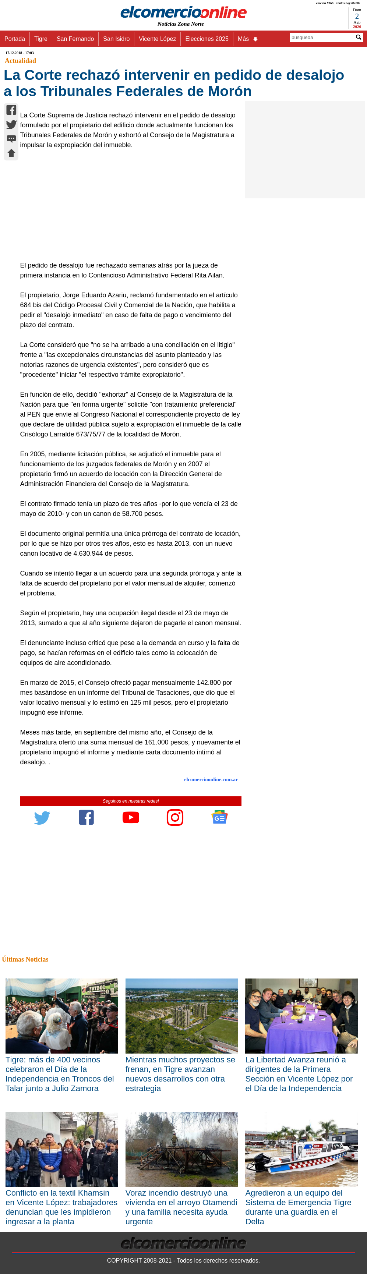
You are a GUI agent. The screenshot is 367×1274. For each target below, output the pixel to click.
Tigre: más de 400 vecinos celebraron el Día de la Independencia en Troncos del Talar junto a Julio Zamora (60, 1074)
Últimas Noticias (25, 959)
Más (248, 39)
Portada (14, 39)
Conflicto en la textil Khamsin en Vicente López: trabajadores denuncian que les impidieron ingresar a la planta (61, 1207)
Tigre (40, 39)
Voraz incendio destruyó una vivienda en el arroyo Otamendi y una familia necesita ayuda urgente (182, 1207)
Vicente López (157, 39)
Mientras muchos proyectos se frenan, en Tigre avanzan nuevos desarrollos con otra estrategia (180, 1074)
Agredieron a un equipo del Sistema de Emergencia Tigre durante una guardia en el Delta (298, 1207)
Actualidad (20, 60)
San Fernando (75, 39)
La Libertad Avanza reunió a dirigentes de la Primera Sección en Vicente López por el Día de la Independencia (299, 1074)
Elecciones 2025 (206, 39)
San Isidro (116, 39)
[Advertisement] (127, 205)
